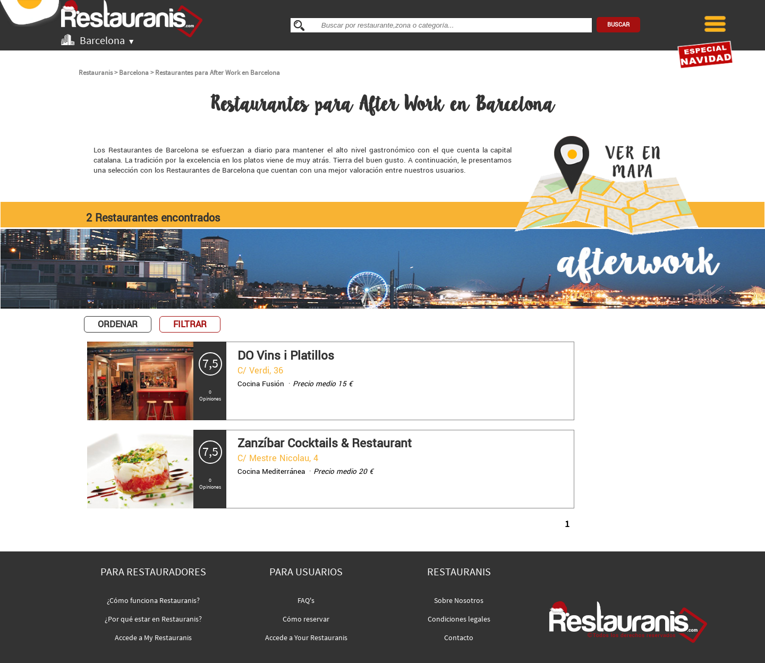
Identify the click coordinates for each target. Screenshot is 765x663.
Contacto (458, 637)
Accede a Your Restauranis (306, 637)
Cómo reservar (306, 619)
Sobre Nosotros (458, 600)
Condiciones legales (459, 619)
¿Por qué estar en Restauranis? (153, 619)
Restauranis (96, 72)
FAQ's (306, 600)
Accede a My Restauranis (153, 637)
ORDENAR (118, 324)
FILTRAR (190, 324)
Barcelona (134, 72)
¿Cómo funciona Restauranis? (153, 600)
